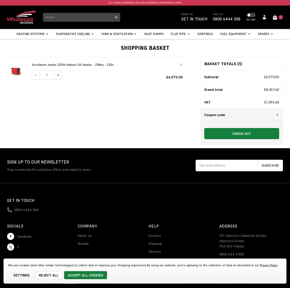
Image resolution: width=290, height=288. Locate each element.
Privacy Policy (269, 265)
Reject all (49, 275)
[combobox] (77, 17)
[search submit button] (116, 17)
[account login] (264, 17)
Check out (241, 133)
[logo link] (21, 17)
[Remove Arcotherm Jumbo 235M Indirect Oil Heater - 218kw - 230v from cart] (181, 64)
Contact (155, 235)
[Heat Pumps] (154, 34)
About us (85, 235)
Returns (155, 251)
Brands (83, 243)
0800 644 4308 (231, 254)
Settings (21, 275)
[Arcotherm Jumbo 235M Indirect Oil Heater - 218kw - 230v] (47, 75)
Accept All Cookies (85, 275)
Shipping (155, 243)
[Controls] (205, 34)
